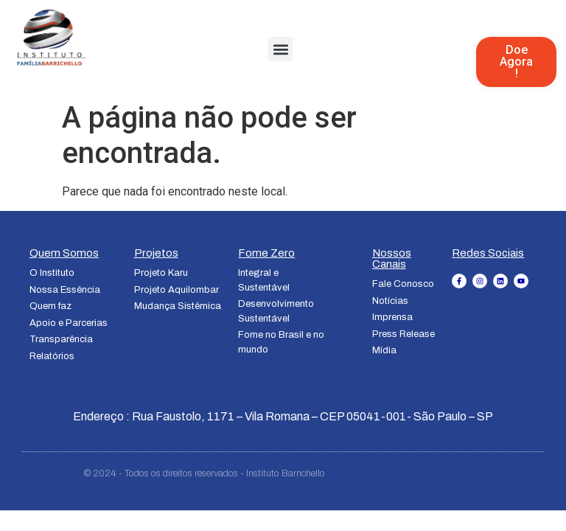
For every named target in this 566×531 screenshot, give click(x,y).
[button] (280, 49)
